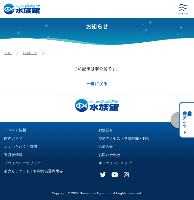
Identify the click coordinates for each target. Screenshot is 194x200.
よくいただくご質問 (20, 147)
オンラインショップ (115, 163)
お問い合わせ (109, 155)
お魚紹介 (105, 130)
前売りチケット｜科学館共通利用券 (33, 171)
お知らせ (30, 53)
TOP (8, 53)
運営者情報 (13, 155)
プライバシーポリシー (22, 163)
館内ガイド (13, 138)
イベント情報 (15, 130)
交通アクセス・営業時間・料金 (124, 138)
